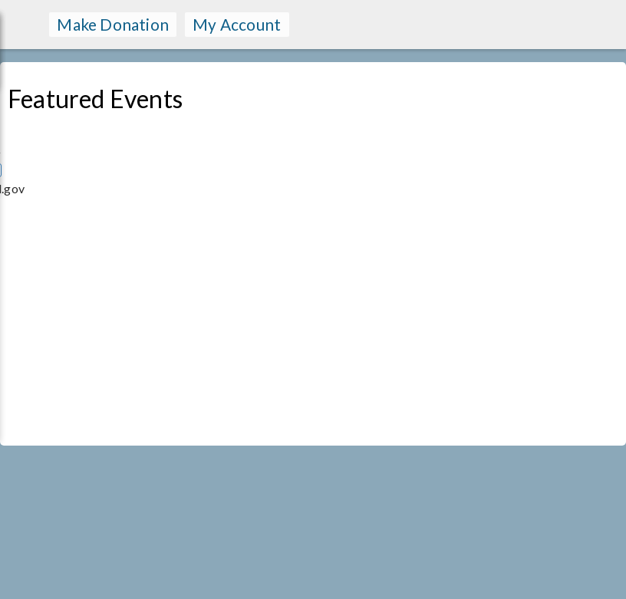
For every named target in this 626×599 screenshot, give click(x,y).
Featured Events (95, 98)
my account (237, 24)
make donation (113, 24)
